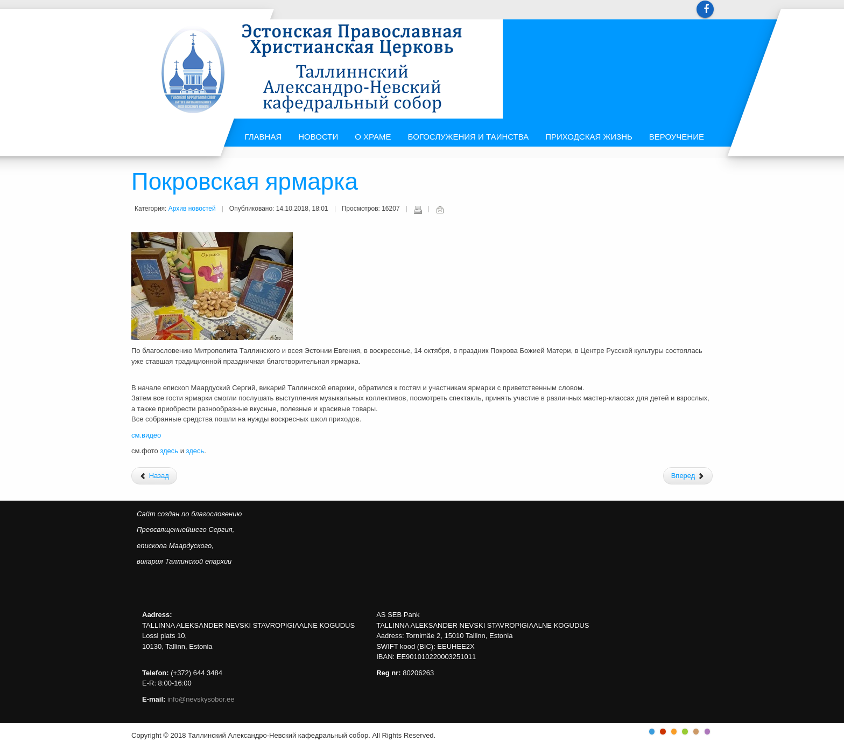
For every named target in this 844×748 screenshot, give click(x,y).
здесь (170, 451)
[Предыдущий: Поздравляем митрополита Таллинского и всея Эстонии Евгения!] (154, 475)
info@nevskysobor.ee (201, 699)
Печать (417, 209)
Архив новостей (192, 208)
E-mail (439, 209)
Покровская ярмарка (244, 183)
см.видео (146, 435)
